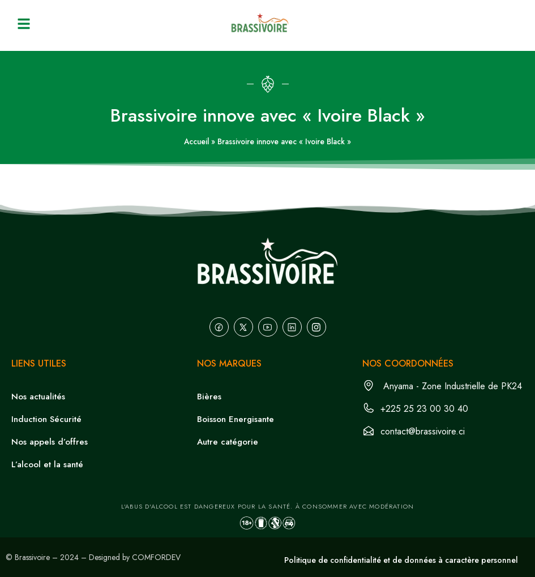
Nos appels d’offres (49, 442)
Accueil (196, 141)
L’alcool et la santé (47, 464)
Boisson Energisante (235, 419)
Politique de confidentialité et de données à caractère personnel (401, 560)
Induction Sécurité (46, 419)
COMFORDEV (156, 557)
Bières (209, 396)
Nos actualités (38, 396)
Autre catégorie (227, 442)
